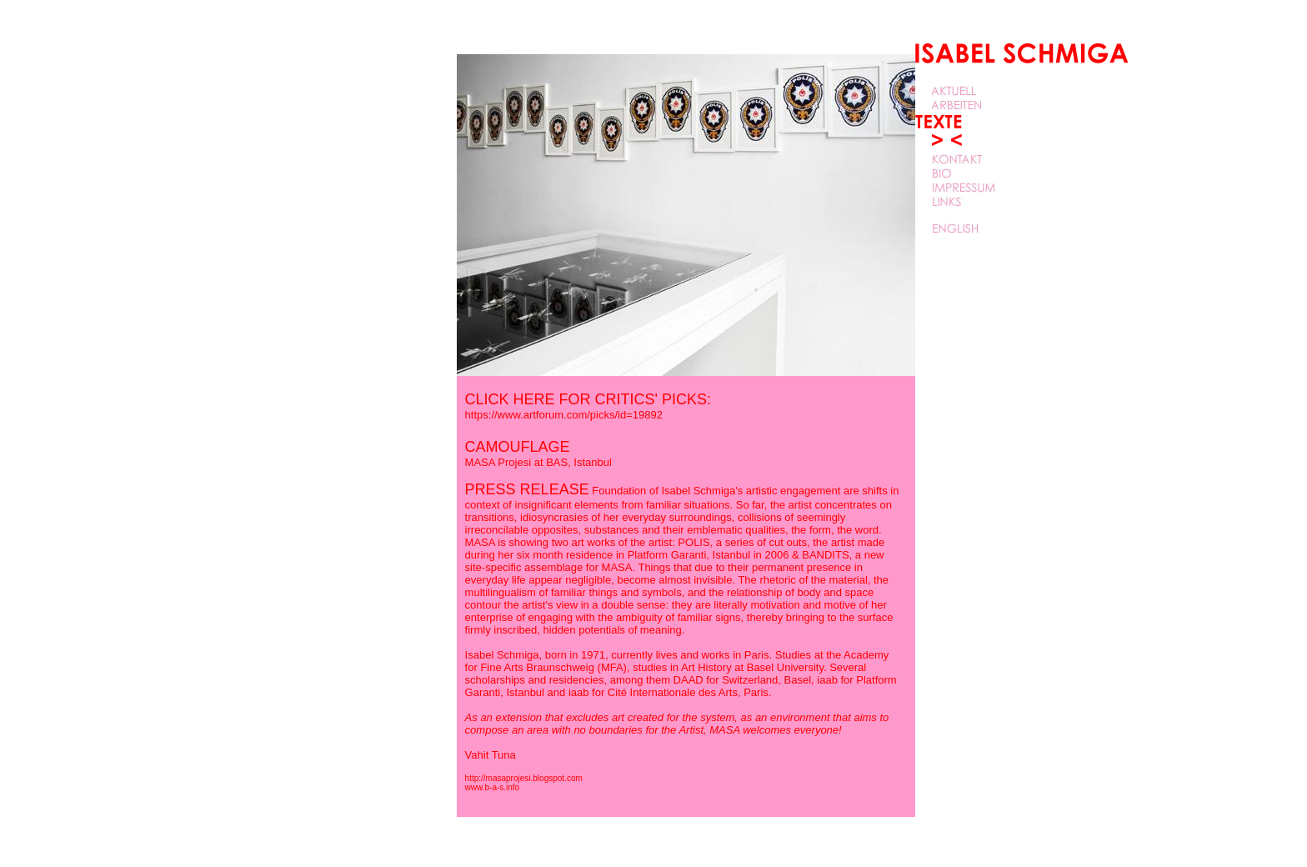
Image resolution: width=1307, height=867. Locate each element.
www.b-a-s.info (492, 787)
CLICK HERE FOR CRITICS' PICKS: (588, 406)
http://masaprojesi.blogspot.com (524, 778)
